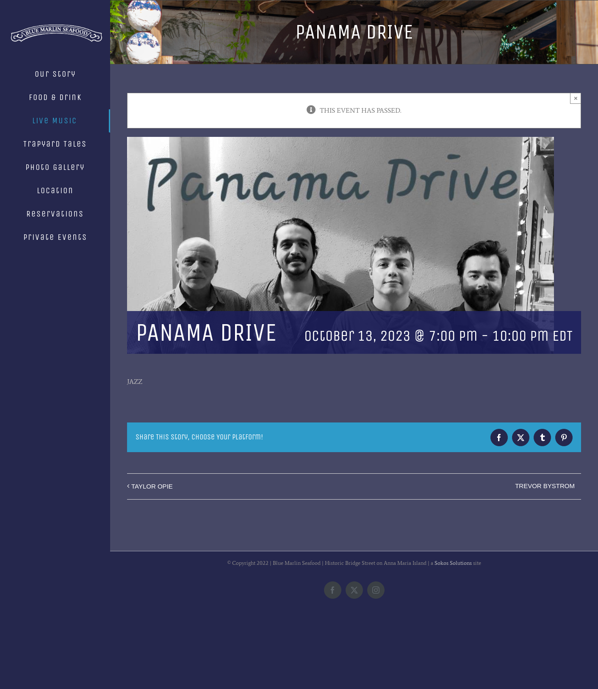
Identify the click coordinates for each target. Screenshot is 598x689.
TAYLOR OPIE (152, 486)
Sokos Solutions (453, 632)
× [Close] (576, 98)
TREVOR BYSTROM (545, 485)
